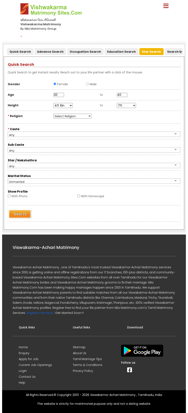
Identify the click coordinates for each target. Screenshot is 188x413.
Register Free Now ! (40, 313)
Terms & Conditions (87, 365)
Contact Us (27, 377)
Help (22, 383)
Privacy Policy (83, 371)
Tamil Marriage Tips (87, 359)
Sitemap (79, 347)
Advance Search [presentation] (50, 52)
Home (23, 347)
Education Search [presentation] (121, 52)
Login (23, 371)
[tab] (19, 50)
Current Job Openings (35, 365)
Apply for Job (29, 359)
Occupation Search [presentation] (85, 52)
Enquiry (24, 353)
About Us (79, 353)
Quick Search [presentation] (20, 52)
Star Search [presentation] (151, 52)
